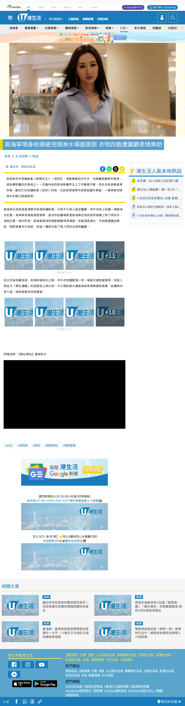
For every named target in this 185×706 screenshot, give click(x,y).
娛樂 (108, 28)
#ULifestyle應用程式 (78, 690)
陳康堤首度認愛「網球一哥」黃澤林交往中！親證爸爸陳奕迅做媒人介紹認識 (158, 633)
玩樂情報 (50, 28)
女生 (9, 445)
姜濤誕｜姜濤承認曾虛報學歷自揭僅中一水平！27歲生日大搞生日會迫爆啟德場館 (65, 633)
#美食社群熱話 (93, 686)
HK (28, 7)
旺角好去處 (73, 659)
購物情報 (71, 28)
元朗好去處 (145, 655)
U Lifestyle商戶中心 (133, 7)
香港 (37, 445)
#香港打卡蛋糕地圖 (116, 686)
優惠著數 (30, 28)
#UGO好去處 (73, 686)
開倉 (91, 655)
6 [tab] (102, 37)
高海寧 (23, 445)
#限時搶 (98, 690)
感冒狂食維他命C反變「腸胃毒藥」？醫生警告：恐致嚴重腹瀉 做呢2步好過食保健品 (158, 606)
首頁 (7, 156)
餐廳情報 (97, 659)
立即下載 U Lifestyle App (164, 7)
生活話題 (21, 156)
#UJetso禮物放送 (115, 690)
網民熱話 (71, 670)
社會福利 (127, 659)
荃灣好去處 (163, 655)
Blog (80, 7)
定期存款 (102, 19)
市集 (83, 655)
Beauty (67, 7)
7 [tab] (91, 41)
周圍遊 (156, 28)
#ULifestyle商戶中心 (141, 690)
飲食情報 (91, 28)
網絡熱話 (52, 445)
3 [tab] (91, 37)
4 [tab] (95, 37)
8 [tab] (95, 41)
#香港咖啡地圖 (139, 686)
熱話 (35, 156)
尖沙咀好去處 (106, 655)
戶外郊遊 (112, 659)
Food (53, 7)
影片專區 (140, 28)
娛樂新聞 (88, 19)
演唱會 (13, 28)
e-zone (93, 7)
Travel (40, 7)
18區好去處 (175, 28)
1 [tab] (84, 37)
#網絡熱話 (72, 695)
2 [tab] (88, 37)
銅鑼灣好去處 (126, 655)
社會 (123, 28)
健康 (139, 597)
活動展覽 (71, 655)
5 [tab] (99, 37)
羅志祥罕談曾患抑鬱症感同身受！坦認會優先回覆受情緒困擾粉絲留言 (65, 606)
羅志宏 (14, 166)
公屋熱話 (73, 19)
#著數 (159, 690)
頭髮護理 (69, 445)
